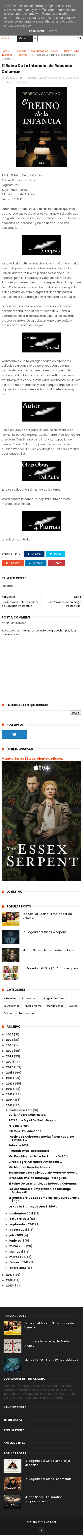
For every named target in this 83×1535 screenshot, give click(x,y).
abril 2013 (16, 1252)
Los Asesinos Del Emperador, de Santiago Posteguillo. (40, 1190)
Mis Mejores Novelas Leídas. (30, 1167)
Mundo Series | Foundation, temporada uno (43, 1499)
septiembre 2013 (22, 1224)
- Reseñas (20, 51)
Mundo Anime (33, 1005)
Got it (52, 31)
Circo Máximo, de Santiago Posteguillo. (38, 1178)
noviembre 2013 (21, 1213)
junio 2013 (17, 1241)
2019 (9, 1073)
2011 (9, 1280)
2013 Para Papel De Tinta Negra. (32, 1120)
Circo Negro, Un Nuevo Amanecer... (35, 1162)
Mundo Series (55, 1005)
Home (5, 38)
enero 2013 (17, 1268)
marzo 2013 (18, 1257)
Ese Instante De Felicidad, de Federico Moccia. (43, 1173)
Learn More (35, 31)
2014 (9, 1100)
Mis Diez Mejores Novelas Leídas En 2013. (39, 1156)
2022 (10, 1056)
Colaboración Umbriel (44, 51)
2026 (10, 1034)
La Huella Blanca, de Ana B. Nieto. (33, 1206)
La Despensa (11, 1005)
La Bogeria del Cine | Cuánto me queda (50, 968)
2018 (9, 1078)
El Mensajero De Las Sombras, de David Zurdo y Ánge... (44, 1199)
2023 (10, 1051)
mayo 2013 (17, 1246)
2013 (9, 1105)
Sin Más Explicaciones (25, 1131)
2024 (10, 1045)
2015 (9, 1094)
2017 (9, 1084)
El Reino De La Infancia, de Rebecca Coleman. (43, 1184)
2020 (10, 1067)
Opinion (8, 1013)
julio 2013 (16, 1235)
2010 (9, 1286)
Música (73, 1005)
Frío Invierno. (19, 1126)
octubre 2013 (19, 1219)
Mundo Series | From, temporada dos (51, 1360)
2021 (9, 1062)
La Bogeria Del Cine (52, 998)
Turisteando (26, 1013)
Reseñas (22, 54)
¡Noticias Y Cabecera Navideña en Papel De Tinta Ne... (41, 1138)
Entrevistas (29, 998)
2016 (9, 1089)
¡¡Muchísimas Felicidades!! (29, 1151)
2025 (10, 1040)
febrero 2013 (19, 1262)
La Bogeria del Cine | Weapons (44, 932)
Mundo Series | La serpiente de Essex (32, 758)
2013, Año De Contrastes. (27, 1115)
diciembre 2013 (21, 1110)
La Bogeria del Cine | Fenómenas (47, 1479)
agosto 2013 (18, 1230)
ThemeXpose (49, 1522)
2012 (9, 1275)
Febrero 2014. (19, 1145)
